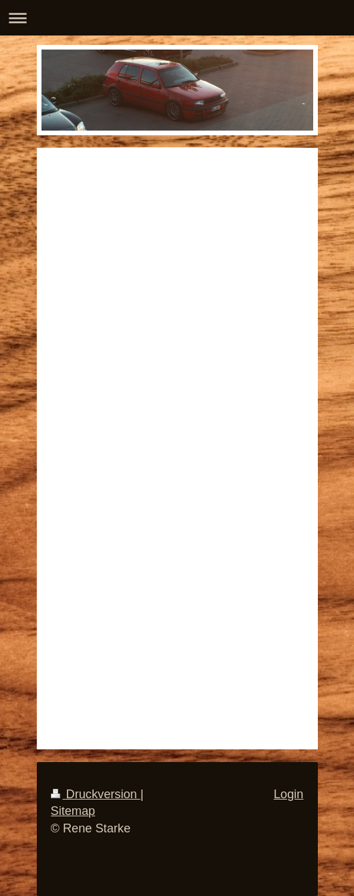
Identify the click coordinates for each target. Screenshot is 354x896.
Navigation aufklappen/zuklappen (177, 17)
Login (289, 794)
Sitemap (73, 811)
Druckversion (96, 794)
